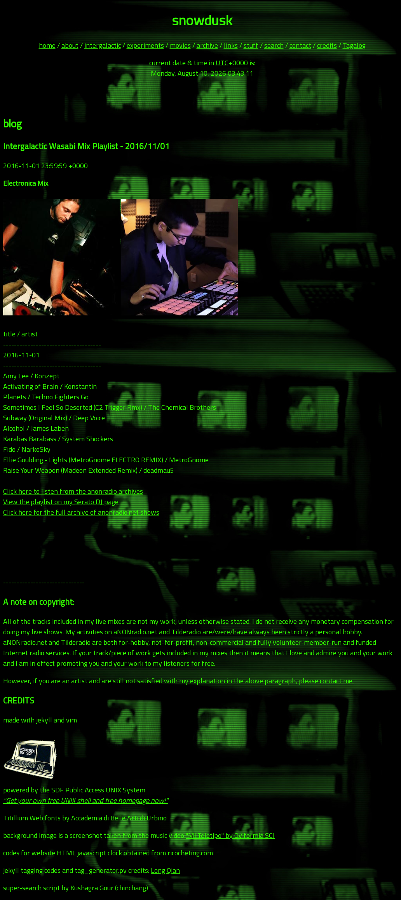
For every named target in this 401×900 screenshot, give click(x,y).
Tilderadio (186, 632)
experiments (145, 45)
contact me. (337, 680)
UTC (222, 62)
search (274, 45)
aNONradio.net (135, 632)
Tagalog (354, 45)
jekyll (44, 720)
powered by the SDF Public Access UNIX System (85, 790)
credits (327, 45)
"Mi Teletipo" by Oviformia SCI (230, 835)
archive (207, 45)
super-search (22, 888)
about (69, 45)
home (47, 45)
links (231, 45)
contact (300, 45)
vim (71, 720)
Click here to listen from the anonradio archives (73, 491)
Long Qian (165, 870)
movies (180, 45)
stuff (251, 45)
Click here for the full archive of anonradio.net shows (81, 512)
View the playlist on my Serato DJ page (61, 501)
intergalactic (102, 45)
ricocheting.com (190, 853)
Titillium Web (23, 818)
